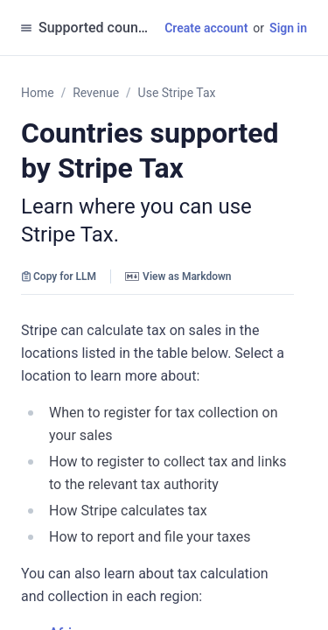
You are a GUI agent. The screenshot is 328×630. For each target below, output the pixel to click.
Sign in (288, 28)
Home (37, 93)
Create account (206, 28)
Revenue (96, 93)
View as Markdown (178, 277)
